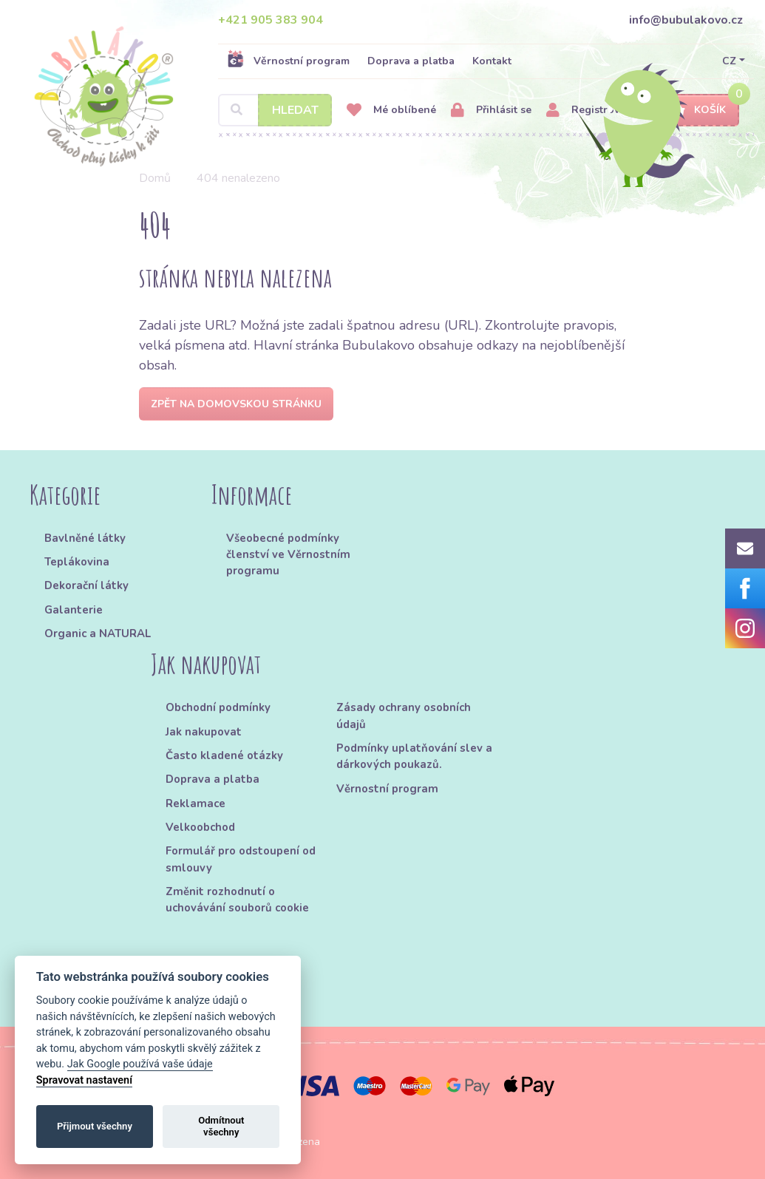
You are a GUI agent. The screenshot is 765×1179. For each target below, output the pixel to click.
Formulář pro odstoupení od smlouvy (241, 858)
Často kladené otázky (224, 755)
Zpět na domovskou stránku (236, 404)
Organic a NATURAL (97, 633)
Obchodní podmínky (218, 707)
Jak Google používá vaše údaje (140, 1064)
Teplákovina (76, 561)
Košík (697, 110)
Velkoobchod (200, 827)
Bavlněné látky (85, 538)
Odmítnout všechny (221, 1126)
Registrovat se (594, 110)
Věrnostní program (288, 60)
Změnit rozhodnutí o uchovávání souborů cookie (237, 899)
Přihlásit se (491, 110)
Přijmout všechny (94, 1126)
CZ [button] (729, 61)
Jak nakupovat (204, 731)
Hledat (295, 110)
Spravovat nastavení (84, 1080)
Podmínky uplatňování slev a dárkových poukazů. (414, 756)
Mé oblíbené (391, 110)
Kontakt (491, 61)
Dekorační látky (86, 585)
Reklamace (195, 803)
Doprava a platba (411, 61)
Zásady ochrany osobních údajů (403, 715)
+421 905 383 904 (270, 20)
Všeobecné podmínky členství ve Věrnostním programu (288, 555)
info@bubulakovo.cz (686, 20)
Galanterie (73, 609)
